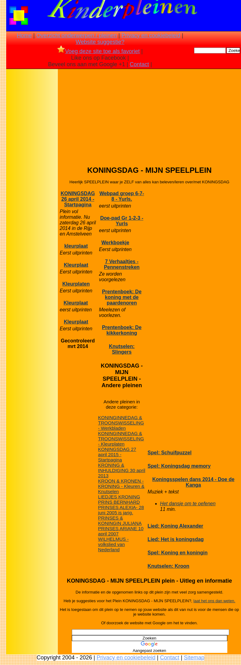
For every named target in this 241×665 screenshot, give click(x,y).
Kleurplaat (76, 265)
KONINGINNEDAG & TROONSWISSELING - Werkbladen (121, 423)
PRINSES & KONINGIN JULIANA (119, 520)
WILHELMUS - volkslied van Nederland (113, 544)
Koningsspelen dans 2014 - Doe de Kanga (193, 482)
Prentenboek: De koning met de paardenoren (121, 297)
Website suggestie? (100, 42)
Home (24, 35)
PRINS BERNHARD (119, 502)
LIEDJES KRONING (119, 496)
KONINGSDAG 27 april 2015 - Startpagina (117, 454)
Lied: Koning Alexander (175, 526)
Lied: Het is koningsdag (176, 539)
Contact (139, 64)
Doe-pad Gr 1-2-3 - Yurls (121, 220)
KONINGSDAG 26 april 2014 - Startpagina (78, 199)
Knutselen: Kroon (168, 566)
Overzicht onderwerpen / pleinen (76, 35)
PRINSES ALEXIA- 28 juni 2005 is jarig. (121, 510)
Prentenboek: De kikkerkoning (121, 330)
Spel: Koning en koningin (178, 552)
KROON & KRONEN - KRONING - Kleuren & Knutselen (121, 486)
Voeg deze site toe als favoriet (98, 51)
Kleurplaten (76, 284)
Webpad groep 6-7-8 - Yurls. (122, 196)
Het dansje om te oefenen (188, 503)
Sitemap (194, 657)
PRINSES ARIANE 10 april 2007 (120, 531)
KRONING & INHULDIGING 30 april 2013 (121, 470)
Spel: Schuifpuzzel (170, 452)
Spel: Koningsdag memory (179, 466)
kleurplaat (76, 246)
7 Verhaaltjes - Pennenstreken (122, 264)
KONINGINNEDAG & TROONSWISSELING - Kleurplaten (121, 439)
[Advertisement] (32, 168)
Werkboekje (115, 242)
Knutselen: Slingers (122, 349)
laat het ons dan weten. (214, 600)
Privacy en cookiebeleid (150, 35)
